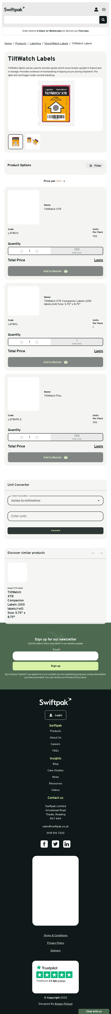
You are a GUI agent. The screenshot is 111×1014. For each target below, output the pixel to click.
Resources (55, 783)
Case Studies (55, 770)
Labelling (35, 43)
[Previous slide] (94, 586)
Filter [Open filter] (95, 166)
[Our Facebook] (44, 844)
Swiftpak (55, 725)
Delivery (56, 950)
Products (20, 43)
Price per (55, 181)
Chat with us (93, 1011)
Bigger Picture (64, 1004)
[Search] (103, 20)
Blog (55, 764)
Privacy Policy (55, 943)
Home (8, 43)
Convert (55, 556)
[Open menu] (104, 9)
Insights (55, 758)
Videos (55, 790)
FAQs (55, 750)
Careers (55, 744)
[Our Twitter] (55, 844)
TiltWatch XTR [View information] (52, 209)
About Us (55, 737)
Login (98, 260)
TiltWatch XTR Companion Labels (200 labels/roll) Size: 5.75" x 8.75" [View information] (67, 303)
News (55, 777)
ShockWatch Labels (56, 43)
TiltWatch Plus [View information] (52, 395)
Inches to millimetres (25, 526)
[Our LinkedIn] (66, 844)
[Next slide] (100, 586)
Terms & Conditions (56, 935)
